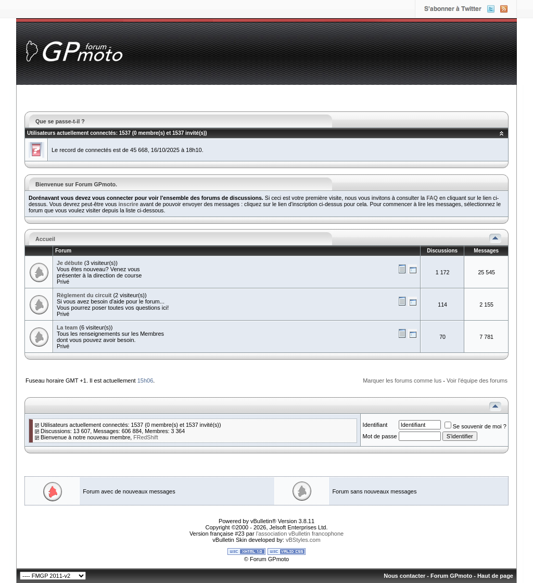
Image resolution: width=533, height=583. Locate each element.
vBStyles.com (303, 540)
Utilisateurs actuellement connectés (71, 133)
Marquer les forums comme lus (402, 380)
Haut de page (495, 576)
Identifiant (375, 425)
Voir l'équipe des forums (477, 380)
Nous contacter (404, 576)
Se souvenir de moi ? (475, 426)
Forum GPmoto (451, 576)
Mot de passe (380, 436)
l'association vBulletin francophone (300, 533)
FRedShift (145, 437)
